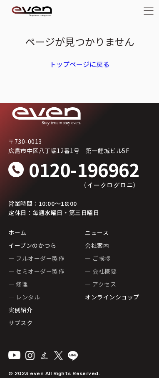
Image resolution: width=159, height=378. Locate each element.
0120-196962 (84, 169)
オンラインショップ (112, 297)
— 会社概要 (101, 271)
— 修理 (18, 284)
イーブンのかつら (32, 245)
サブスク (20, 323)
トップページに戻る (79, 64)
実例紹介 (20, 310)
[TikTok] (44, 356)
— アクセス (100, 284)
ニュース (97, 232)
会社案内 (97, 245)
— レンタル (24, 297)
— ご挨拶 (98, 258)
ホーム (17, 232)
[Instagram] (30, 355)
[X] (58, 355)
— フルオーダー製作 (36, 258)
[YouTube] (14, 355)
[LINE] (73, 356)
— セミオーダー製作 (36, 271)
